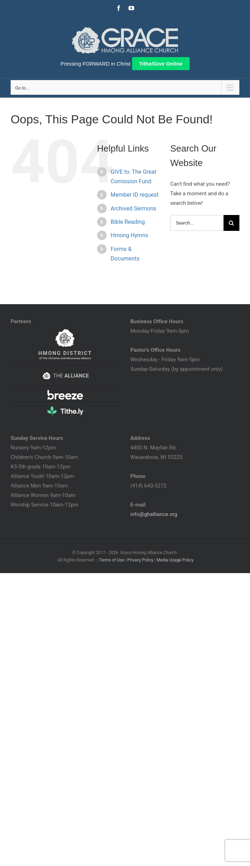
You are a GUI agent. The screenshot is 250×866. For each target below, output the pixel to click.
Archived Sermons (133, 208)
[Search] (231, 223)
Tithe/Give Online (161, 64)
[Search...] (197, 223)
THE (65, 376)
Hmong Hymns (129, 235)
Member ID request (135, 194)
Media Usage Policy (175, 560)
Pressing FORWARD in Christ (95, 64)
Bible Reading (128, 222)
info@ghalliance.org (153, 514)
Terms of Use (111, 560)
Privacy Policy (140, 560)
